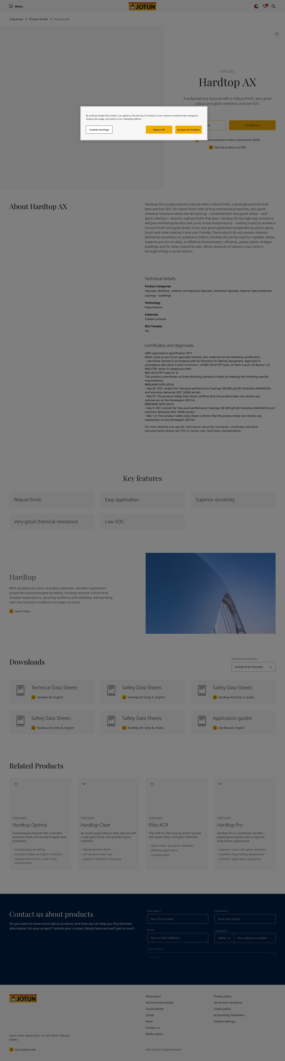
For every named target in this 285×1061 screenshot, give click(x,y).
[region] (144, 123)
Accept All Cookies (188, 129)
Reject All (159, 129)
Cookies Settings (99, 129)
